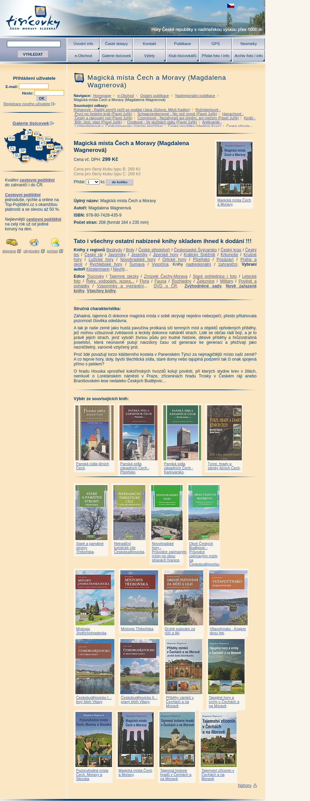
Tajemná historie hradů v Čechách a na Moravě (176, 774)
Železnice (205, 281)
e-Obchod (83, 56)
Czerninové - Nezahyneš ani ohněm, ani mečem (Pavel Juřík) (188, 118)
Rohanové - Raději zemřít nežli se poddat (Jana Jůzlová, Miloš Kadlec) (132, 110)
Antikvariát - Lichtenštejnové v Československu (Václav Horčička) (148, 124)
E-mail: (12, 87)
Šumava (137, 264)
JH (29, 133)
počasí (52, 251)
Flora (144, 281)
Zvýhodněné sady (203, 286)
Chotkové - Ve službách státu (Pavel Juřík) (162, 122)
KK (36, 134)
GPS (215, 44)
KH (11, 138)
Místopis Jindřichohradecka (91, 631)
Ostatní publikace (154, 96)
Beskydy (114, 250)
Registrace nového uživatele (26, 104)
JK (24, 137)
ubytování (31, 251)
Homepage (102, 96)
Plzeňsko (201, 259)
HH (54, 152)
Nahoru (244, 785)
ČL (12, 148)
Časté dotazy (116, 44)
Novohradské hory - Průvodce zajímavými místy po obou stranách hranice (169, 551)
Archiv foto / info (249, 56)
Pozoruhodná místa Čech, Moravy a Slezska (92, 774)
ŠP (22, 151)
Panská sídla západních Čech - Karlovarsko (178, 468)
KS (43, 143)
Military (226, 281)
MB (58, 148)
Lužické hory (101, 259)
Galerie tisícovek (116, 56)
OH (39, 138)
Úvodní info (83, 44)
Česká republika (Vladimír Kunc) (194, 126)
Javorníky (117, 254)
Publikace (182, 44)
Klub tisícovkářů (182, 56)
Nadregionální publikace (195, 96)
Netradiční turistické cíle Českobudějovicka (129, 547)
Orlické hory (174, 259)
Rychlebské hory (106, 264)
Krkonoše (229, 254)
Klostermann (98, 269)
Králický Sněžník (199, 254)
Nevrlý (119, 269)
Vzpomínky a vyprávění (120, 286)
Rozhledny (182, 281)
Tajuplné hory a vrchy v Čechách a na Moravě (224, 701)
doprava (9, 251)
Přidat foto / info (215, 56)
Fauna (160, 281)
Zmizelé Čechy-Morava (165, 276)
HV (39, 148)
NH (26, 158)
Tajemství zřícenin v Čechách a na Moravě (218, 774)
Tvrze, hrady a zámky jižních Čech (224, 466)
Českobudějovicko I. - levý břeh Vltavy (94, 699)
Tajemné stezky (123, 276)
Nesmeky (248, 44)
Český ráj (93, 254)
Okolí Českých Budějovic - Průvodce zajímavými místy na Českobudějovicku (204, 553)
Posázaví (225, 259)
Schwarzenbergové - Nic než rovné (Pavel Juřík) (177, 114)
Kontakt (149, 44)
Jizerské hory (165, 254)
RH (48, 139)
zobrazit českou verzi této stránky (231, 5)
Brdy (130, 250)
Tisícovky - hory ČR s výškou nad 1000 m (132, 17)
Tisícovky (95, 276)
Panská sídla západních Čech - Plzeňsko (134, 468)
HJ (50, 146)
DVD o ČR (165, 286)
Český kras (231, 250)
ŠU (17, 155)
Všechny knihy (101, 290)
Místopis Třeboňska (137, 629)
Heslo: (28, 93)
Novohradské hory (137, 259)
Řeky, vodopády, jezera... (110, 281)
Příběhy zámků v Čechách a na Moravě (180, 701)
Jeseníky (139, 254)
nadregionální (198, 264)
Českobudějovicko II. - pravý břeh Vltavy (139, 699)
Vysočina (160, 264)
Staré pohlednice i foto (215, 276)
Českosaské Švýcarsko (195, 250)
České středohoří (154, 250)
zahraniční (227, 264)
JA (50, 156)
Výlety (149, 56)
